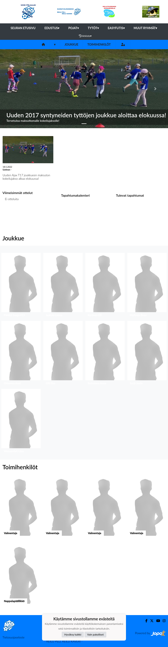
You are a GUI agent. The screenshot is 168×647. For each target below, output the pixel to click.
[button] (12, 88)
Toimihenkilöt (99, 44)
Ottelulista (11, 211)
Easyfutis (116, 28)
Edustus (51, 28)
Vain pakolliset (95, 634)
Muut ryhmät (145, 28)
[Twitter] (150, 620)
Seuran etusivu (23, 28)
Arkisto (85, 36)
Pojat (73, 28)
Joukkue (71, 44)
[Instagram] (163, 620)
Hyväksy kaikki (72, 634)
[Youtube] (157, 620)
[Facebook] (145, 620)
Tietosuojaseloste (13, 637)
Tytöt (93, 28)
